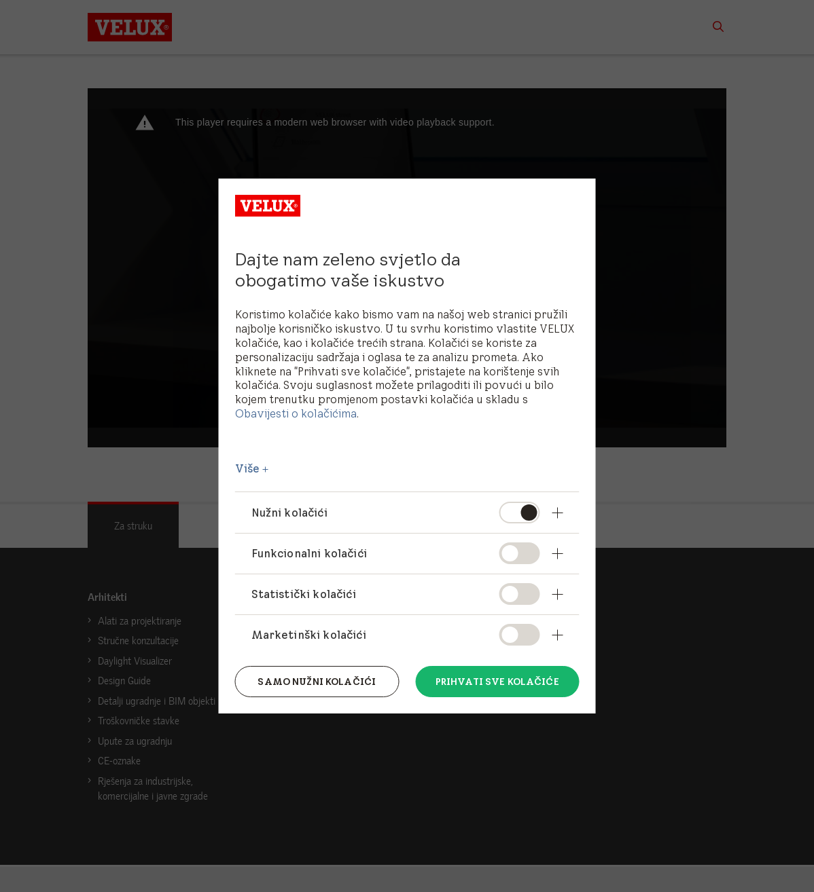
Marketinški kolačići (308, 635)
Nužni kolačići (289, 512)
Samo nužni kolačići (317, 681)
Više (247, 468)
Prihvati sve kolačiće (497, 681)
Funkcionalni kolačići (309, 553)
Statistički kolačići (303, 594)
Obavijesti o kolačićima (296, 413)
